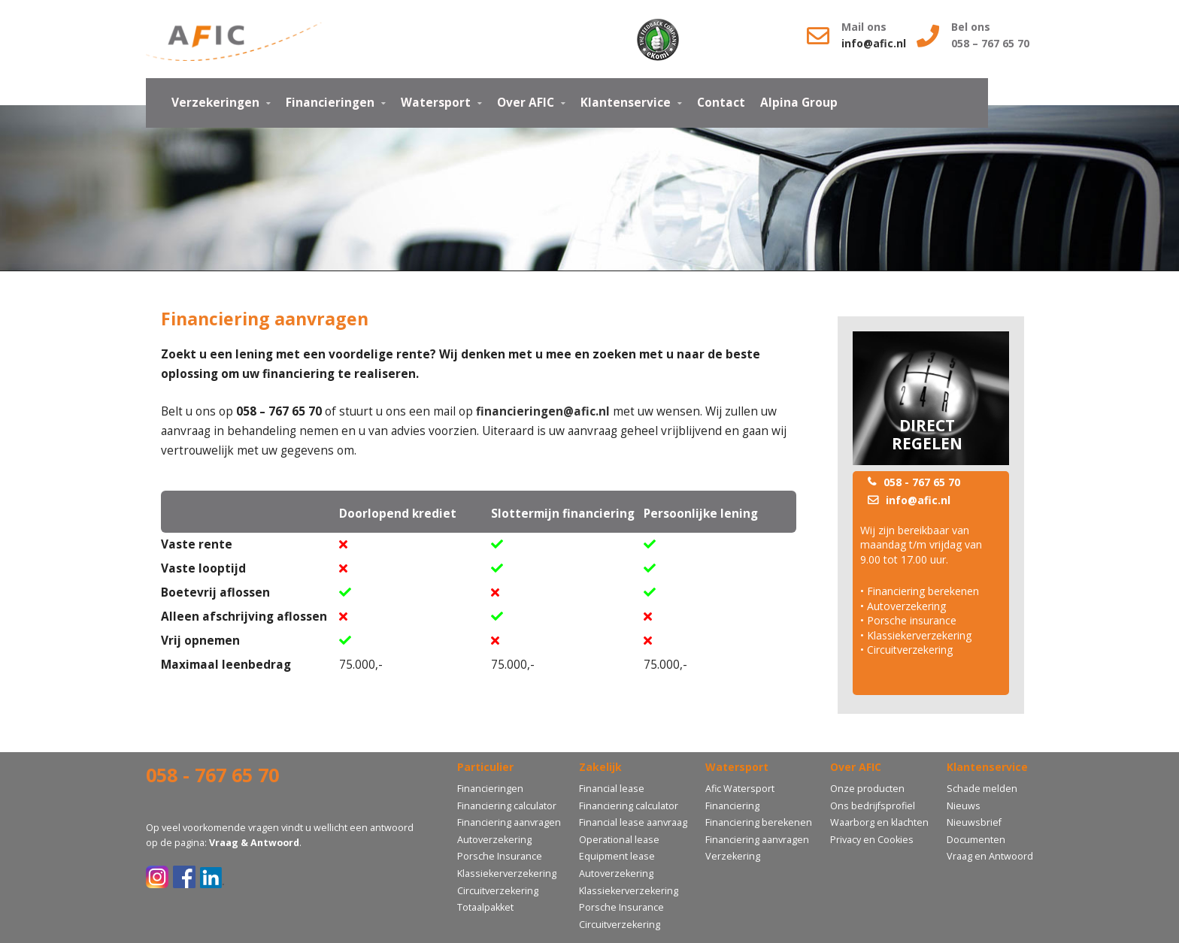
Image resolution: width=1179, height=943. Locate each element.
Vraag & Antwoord (254, 842)
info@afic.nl (875, 43)
